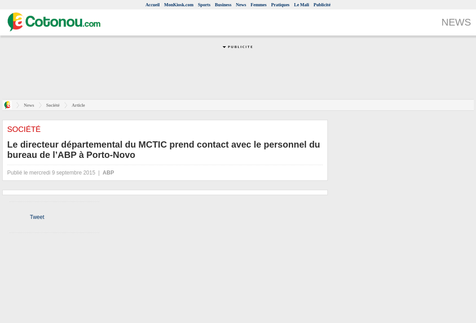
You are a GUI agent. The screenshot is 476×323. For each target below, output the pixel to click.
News (241, 4)
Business (223, 4)
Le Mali (301, 4)
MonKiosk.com (179, 4)
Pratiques (280, 4)
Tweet (37, 217)
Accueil (152, 4)
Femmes (259, 4)
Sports (204, 4)
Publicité (322, 4)
